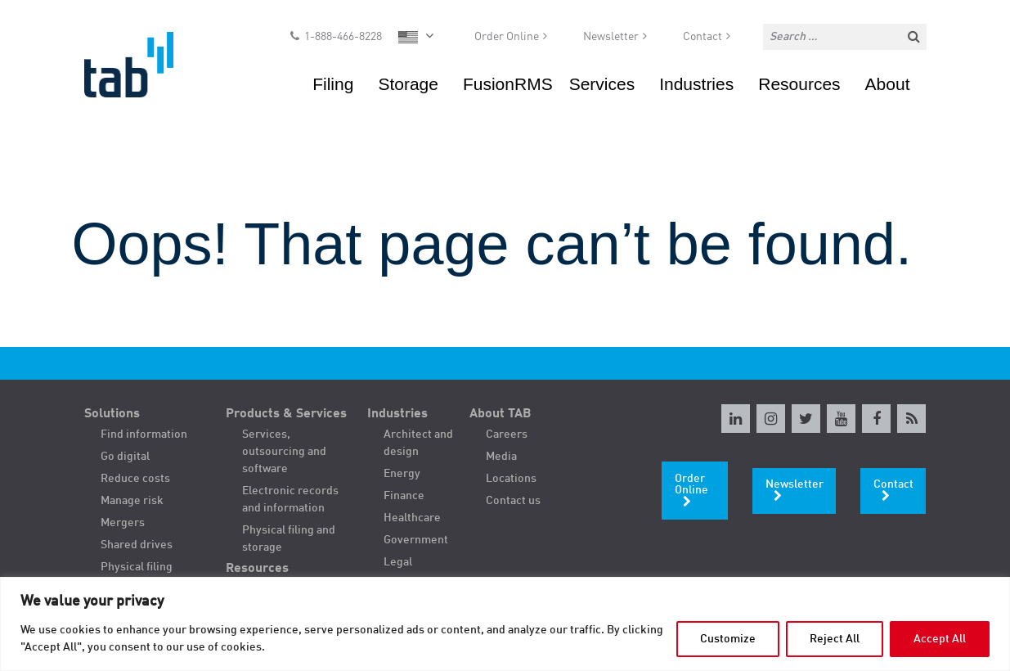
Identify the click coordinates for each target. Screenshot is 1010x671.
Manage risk (132, 501)
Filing (332, 85)
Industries (696, 85)
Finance (404, 496)
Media (501, 456)
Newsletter (611, 37)
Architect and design (418, 443)
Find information (144, 434)
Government (416, 540)
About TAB (500, 414)
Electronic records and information (290, 499)
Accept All (939, 639)
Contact (702, 37)
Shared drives (137, 545)
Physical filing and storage (288, 539)
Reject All (835, 639)
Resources (799, 85)
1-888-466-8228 (343, 37)
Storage (408, 85)
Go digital (125, 456)
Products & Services (286, 414)
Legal (398, 562)
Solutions (112, 414)
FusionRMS (508, 85)
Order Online (506, 37)
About (887, 85)
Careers (506, 434)
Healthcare (412, 518)
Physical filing (137, 567)
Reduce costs (135, 478)
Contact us (513, 501)
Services (602, 85)
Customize (728, 639)
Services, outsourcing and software (284, 452)
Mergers (123, 523)
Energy (402, 474)
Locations (511, 478)
